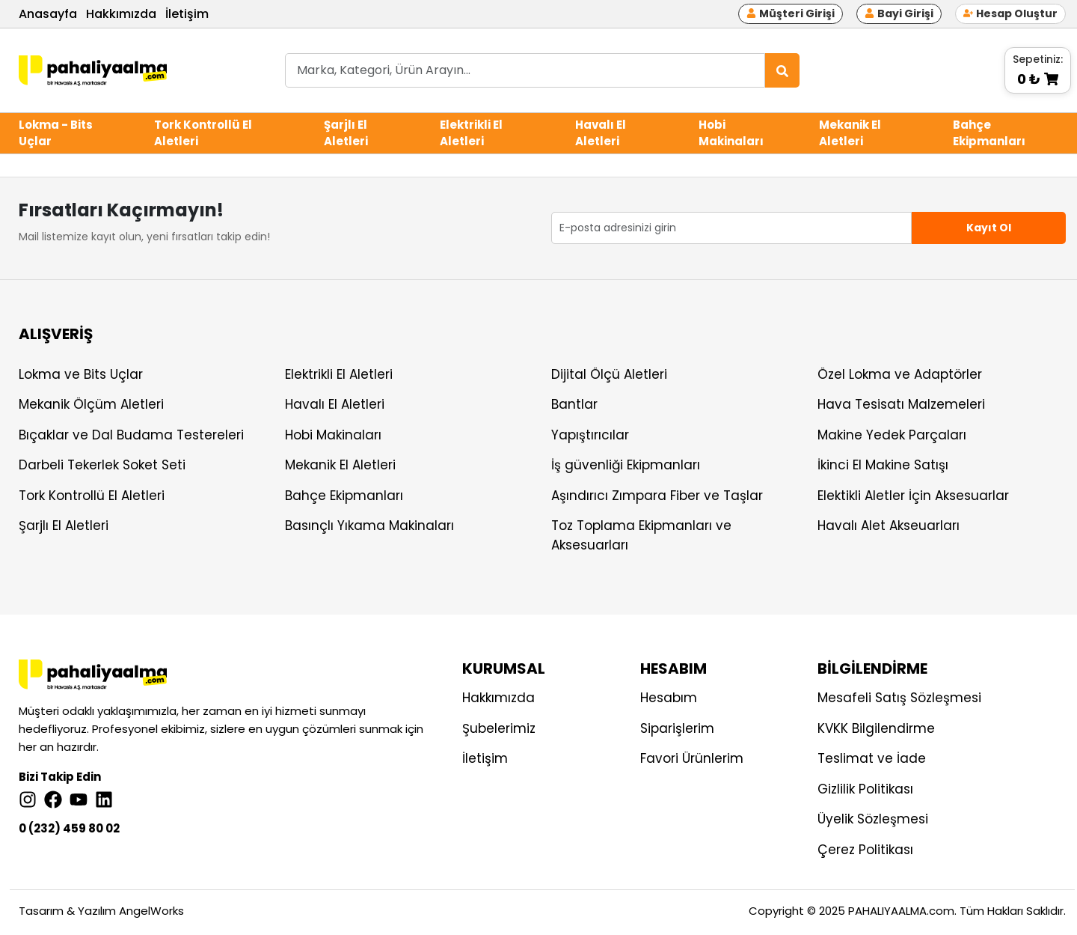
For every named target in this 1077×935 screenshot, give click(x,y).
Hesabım (668, 698)
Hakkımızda (121, 13)
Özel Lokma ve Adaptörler (899, 374)
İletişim (187, 13)
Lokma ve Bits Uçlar (81, 374)
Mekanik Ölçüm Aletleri (91, 404)
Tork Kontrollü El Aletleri (203, 133)
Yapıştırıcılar (590, 435)
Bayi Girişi (899, 13)
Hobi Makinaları (731, 133)
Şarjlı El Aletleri (346, 133)
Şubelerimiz (499, 728)
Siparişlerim (677, 728)
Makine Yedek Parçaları (891, 435)
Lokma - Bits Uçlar (56, 133)
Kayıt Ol (988, 227)
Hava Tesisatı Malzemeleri (901, 404)
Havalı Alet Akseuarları (888, 525)
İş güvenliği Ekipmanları (625, 465)
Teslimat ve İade (871, 758)
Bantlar (574, 404)
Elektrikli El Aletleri (471, 133)
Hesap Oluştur (1010, 13)
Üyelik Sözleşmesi (872, 819)
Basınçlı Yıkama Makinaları (369, 525)
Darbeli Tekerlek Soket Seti (102, 465)
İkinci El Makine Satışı (882, 465)
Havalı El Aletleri (600, 133)
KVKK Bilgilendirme (876, 728)
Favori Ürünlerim (691, 758)
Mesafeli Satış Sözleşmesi (899, 698)
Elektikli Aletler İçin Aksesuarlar (913, 496)
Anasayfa (48, 13)
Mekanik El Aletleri (850, 133)
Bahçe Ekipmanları (989, 133)
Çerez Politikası (865, 850)
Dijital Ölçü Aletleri (609, 374)
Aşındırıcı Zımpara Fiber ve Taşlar (657, 496)
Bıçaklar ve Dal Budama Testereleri (131, 435)
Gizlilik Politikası (865, 789)
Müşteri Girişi (790, 13)
